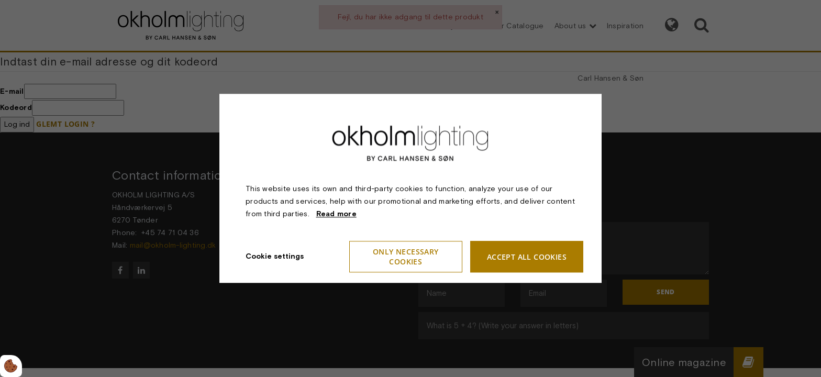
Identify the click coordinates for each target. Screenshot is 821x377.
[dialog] (410, 188)
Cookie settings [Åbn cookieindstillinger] (275, 256)
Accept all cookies (527, 257)
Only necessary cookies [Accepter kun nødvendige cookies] (406, 257)
